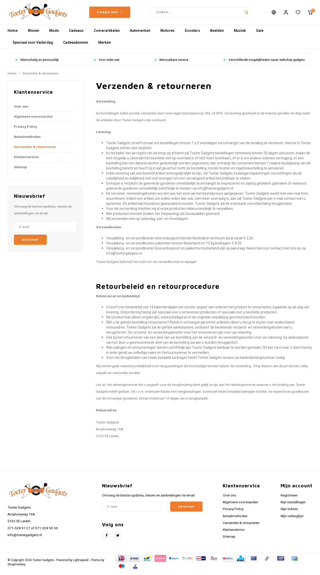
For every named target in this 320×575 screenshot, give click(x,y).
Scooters (192, 34)
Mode (54, 34)
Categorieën (109, 13)
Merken (104, 45)
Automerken (140, 34)
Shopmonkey (17, 568)
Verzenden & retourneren (40, 76)
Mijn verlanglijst (292, 519)
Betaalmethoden (27, 140)
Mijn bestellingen (293, 505)
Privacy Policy (25, 130)
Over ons (21, 109)
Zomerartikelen (107, 34)
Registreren (289, 498)
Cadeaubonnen (75, 45)
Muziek (240, 34)
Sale (259, 34)
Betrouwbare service (171, 63)
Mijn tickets (289, 512)
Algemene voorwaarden (33, 119)
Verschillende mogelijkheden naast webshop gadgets (264, 63)
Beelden (217, 34)
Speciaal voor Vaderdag (33, 45)
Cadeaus (76, 34)
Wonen (33, 34)
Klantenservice (26, 160)
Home (13, 34)
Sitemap (20, 170)
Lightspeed (80, 563)
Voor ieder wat (106, 63)
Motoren (167, 34)
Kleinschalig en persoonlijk (37, 63)
